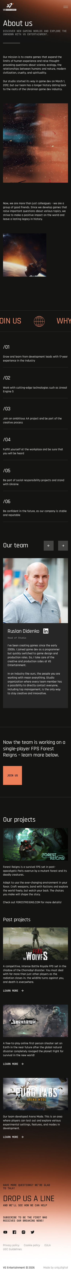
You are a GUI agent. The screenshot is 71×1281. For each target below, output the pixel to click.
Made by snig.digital (55, 1267)
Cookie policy (32, 1245)
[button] (49, 546)
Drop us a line (29, 1199)
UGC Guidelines (12, 1249)
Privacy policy (11, 1245)
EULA (47, 1245)
